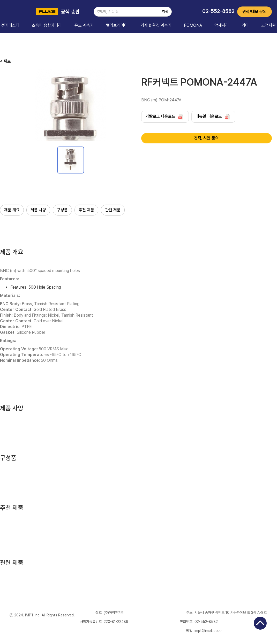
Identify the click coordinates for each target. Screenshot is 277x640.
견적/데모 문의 (254, 11)
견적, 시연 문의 (206, 138)
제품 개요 (12, 209)
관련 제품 (113, 209)
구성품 (62, 209)
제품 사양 (38, 209)
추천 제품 (86, 209)
